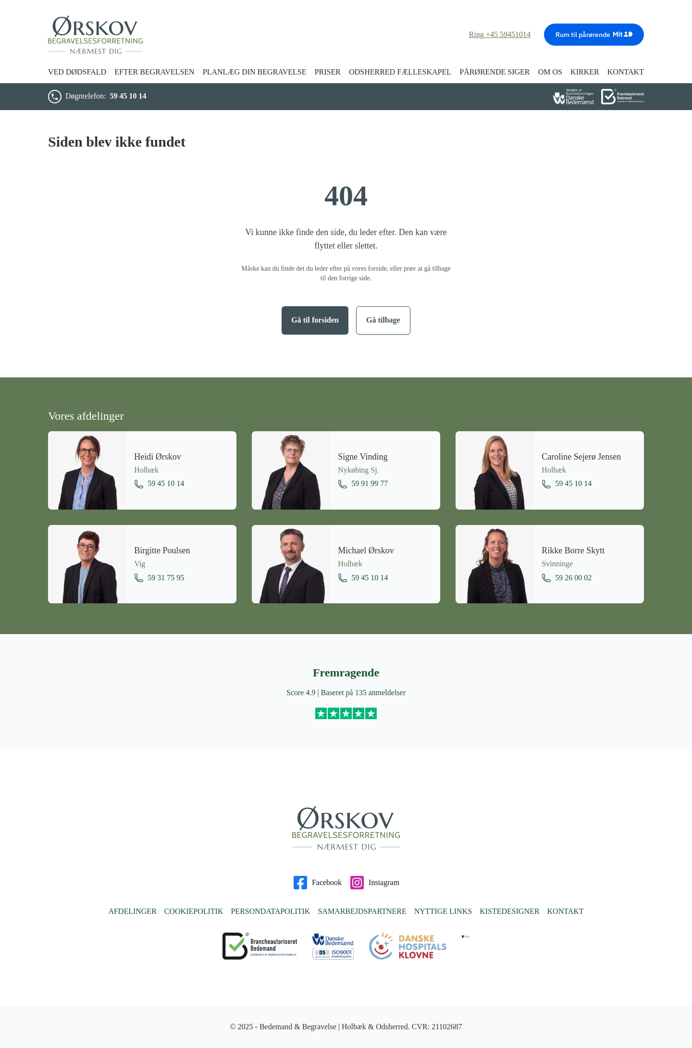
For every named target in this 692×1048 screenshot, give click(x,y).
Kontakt (565, 911)
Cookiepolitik (193, 911)
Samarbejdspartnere (362, 911)
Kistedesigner (509, 911)
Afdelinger (132, 911)
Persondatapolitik (270, 911)
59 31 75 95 (159, 578)
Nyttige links (443, 911)
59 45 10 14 (128, 96)
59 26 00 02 (567, 578)
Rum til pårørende (594, 34)
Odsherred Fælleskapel (400, 72)
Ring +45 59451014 (500, 34)
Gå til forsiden (315, 320)
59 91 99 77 (363, 484)
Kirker (584, 72)
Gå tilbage (383, 320)
